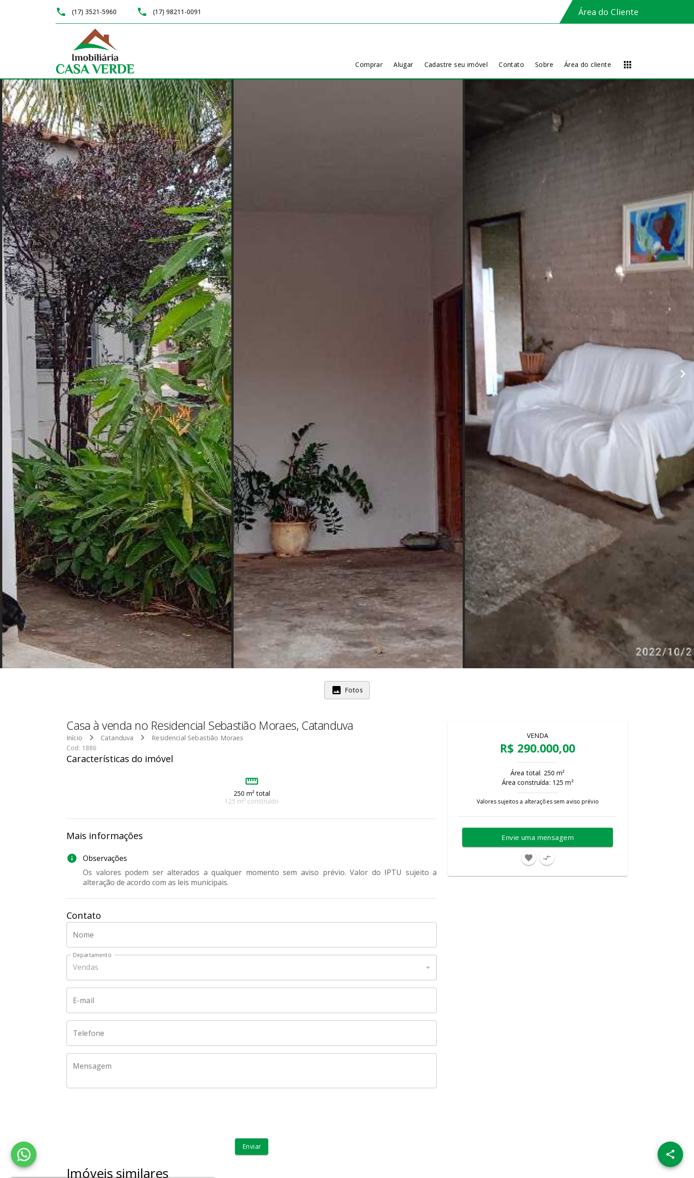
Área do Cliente (608, 11)
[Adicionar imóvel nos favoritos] (528, 857)
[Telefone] (251, 1033)
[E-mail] (251, 1000)
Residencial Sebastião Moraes (197, 737)
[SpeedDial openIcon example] (670, 1154)
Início (74, 737)
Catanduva (117, 737)
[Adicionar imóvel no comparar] (547, 857)
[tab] (347, 690)
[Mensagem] (251, 1070)
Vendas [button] (85, 967)
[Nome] (251, 935)
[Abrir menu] (627, 65)
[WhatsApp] (23, 1154)
